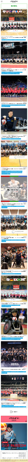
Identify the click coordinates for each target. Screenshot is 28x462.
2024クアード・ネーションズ (18, 273)
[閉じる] (27, 460)
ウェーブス (15, 73)
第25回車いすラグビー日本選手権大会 (16, 339)
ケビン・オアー (21, 406)
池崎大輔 (3, 106)
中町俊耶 (18, 171)
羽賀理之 (15, 172)
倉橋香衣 (12, 172)
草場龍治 (13, 171)
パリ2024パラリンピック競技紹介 (5, 206)
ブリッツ (18, 72)
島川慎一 (15, 72)
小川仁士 (10, 72)
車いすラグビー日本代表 (4, 172)
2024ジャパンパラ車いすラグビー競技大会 (6, 306)
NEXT (15, 412)
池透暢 (12, 72)
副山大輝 (18, 73)
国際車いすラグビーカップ (20, 371)
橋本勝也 (7, 72)
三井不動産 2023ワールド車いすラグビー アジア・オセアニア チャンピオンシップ (10, 406)
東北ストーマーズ (4, 339)
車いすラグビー (3, 72)
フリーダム (12, 73)
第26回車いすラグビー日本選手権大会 (6, 73)
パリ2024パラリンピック (7, 106)
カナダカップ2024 (4, 241)
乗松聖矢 (18, 172)
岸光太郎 (25, 371)
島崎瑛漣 (21, 72)
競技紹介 (11, 206)
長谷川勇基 (9, 172)
